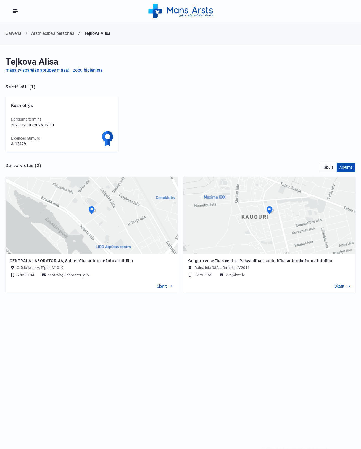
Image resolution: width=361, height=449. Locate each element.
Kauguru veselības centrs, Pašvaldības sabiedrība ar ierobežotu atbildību (260, 261)
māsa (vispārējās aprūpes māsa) (38, 70)
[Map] (92, 215)
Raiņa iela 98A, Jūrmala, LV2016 (222, 267)
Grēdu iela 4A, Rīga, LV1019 (40, 267)
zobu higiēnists (87, 70)
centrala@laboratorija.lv (65, 275)
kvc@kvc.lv (232, 275)
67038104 (22, 275)
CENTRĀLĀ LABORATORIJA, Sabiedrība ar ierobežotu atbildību (71, 261)
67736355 (200, 275)
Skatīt (162, 286)
